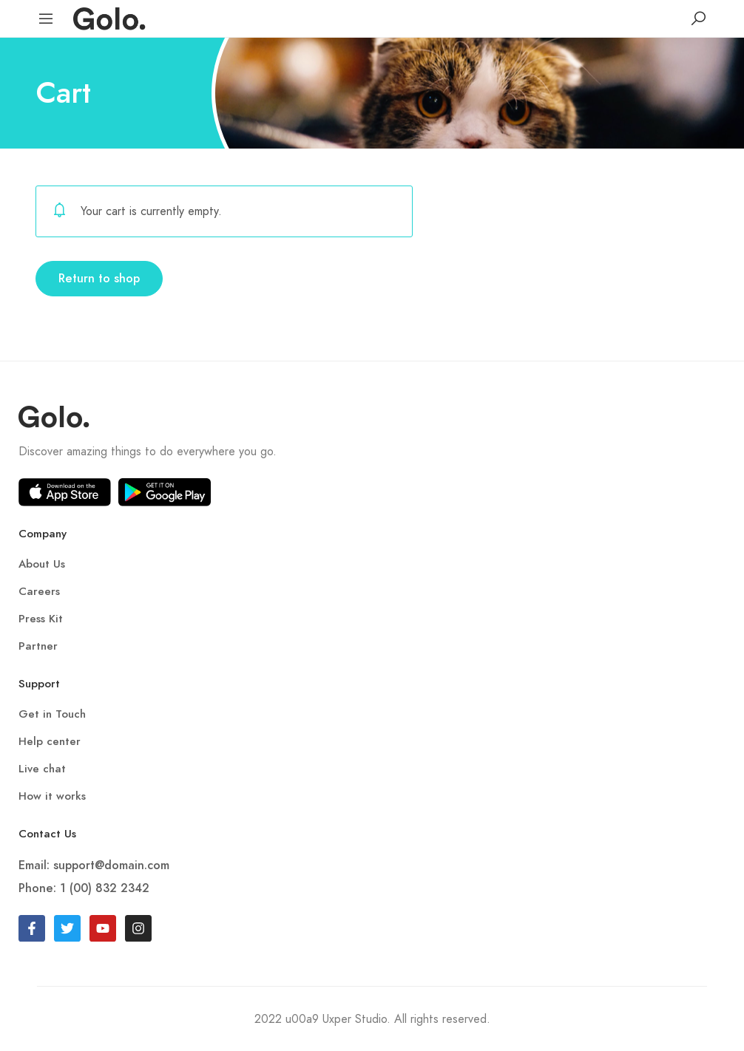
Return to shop (99, 279)
